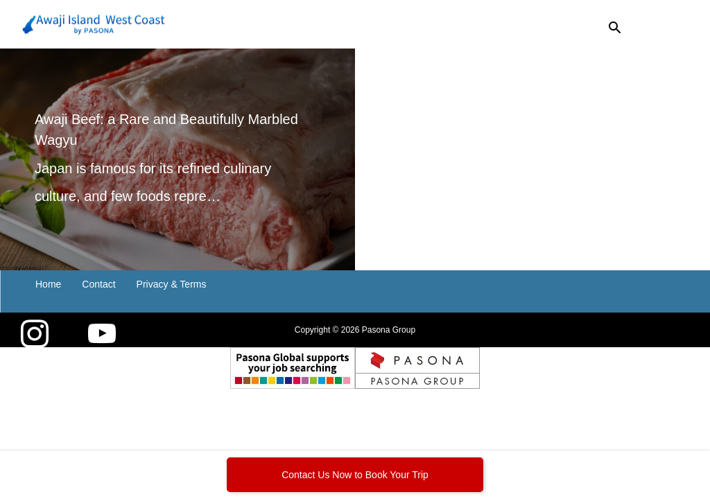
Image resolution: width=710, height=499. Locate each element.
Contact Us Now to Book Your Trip (355, 474)
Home (48, 284)
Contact (98, 284)
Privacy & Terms (172, 284)
